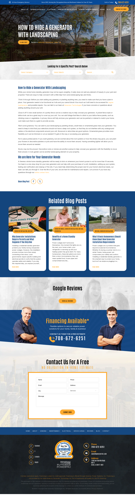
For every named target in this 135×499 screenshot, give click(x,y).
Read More (15, 268)
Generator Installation (46, 42)
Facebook (38, 450)
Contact (106, 436)
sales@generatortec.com (98, 458)
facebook (33, 181)
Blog (108, 9)
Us (23, 9)
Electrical (50, 9)
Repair (101, 9)
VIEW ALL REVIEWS (67, 302)
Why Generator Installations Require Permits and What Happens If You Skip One (25, 239)
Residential (64, 231)
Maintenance (87, 9)
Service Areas (79, 436)
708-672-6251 (123, 2)
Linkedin (38, 462)
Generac (43, 436)
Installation (66, 9)
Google (37, 468)
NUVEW (33, 493)
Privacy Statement (98, 493)
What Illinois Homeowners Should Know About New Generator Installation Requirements (104, 241)
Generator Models (60, 229)
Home (27, 436)
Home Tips (58, 42)
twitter (41, 181)
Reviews (90, 436)
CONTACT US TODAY (120, 9)
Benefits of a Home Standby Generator (64, 238)
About (34, 436)
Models (36, 9)
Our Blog (32, 231)
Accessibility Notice (85, 493)
